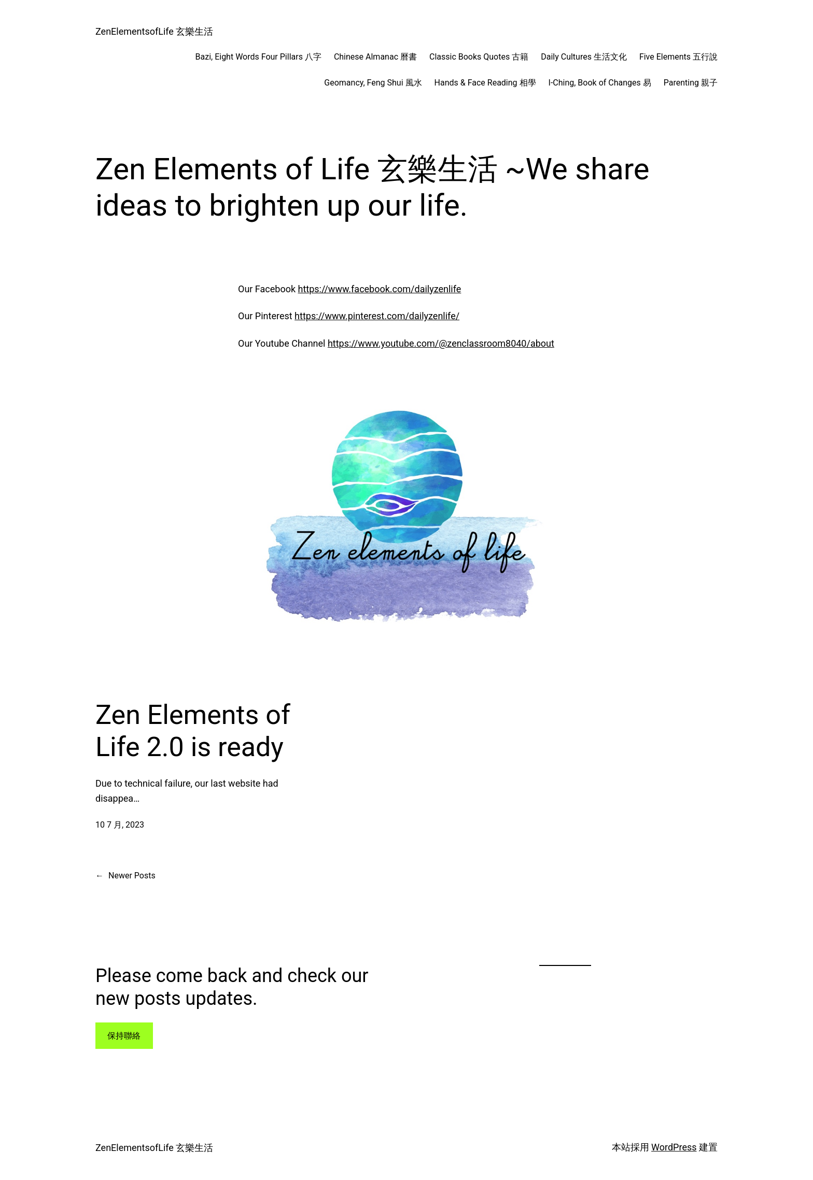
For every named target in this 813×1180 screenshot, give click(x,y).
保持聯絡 (124, 1036)
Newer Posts (125, 876)
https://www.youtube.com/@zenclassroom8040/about (441, 343)
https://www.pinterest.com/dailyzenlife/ (377, 315)
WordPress (673, 1147)
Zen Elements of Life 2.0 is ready (192, 731)
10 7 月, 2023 (119, 825)
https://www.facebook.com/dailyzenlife (379, 288)
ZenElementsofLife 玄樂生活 (154, 31)
